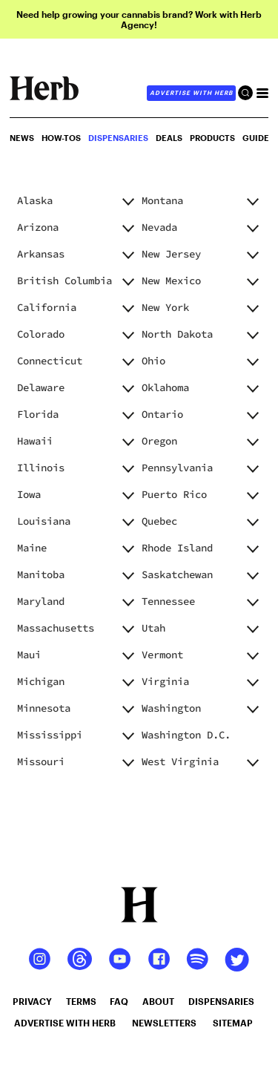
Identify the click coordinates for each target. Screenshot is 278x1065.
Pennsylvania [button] (177, 467)
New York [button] (165, 307)
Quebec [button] (159, 521)
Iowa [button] (29, 494)
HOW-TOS (61, 137)
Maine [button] (32, 547)
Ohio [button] (153, 360)
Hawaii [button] (35, 441)
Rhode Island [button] (177, 547)
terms (81, 1001)
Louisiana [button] (43, 521)
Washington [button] (171, 708)
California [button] (46, 307)
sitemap (233, 1023)
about (158, 1001)
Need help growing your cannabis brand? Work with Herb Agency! (139, 19)
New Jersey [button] (171, 253)
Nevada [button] (159, 227)
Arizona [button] (38, 227)
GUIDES (258, 137)
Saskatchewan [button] (177, 574)
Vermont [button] (162, 654)
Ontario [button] (162, 414)
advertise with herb (191, 92)
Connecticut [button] (49, 360)
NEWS (22, 137)
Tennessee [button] (168, 601)
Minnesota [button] (43, 708)
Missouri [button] (40, 761)
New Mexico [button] (171, 280)
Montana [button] (162, 200)
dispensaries (221, 1001)
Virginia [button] (165, 681)
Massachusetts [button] (55, 628)
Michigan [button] (40, 681)
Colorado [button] (40, 334)
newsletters (164, 1023)
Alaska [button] (35, 200)
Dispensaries (118, 137)
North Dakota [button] (177, 334)
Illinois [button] (40, 467)
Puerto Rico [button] (174, 494)
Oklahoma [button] (165, 387)
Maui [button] (29, 654)
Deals (169, 137)
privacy (32, 1001)
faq (119, 1001)
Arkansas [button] (40, 253)
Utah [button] (153, 628)
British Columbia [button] (64, 280)
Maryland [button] (40, 601)
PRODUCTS (212, 137)
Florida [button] (38, 414)
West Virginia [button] (180, 761)
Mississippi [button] (49, 734)
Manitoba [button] (40, 574)
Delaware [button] (40, 387)
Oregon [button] (159, 441)
